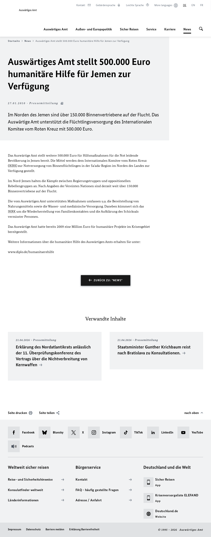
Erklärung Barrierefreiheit (84, 529)
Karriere (170, 29)
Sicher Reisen (129, 29)
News (187, 29)
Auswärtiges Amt (56, 29)
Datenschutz (33, 529)
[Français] (201, 5)
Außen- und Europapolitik (94, 29)
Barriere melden (55, 529)
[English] (193, 5)
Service (151, 29)
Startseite (15, 41)
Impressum (14, 529)
